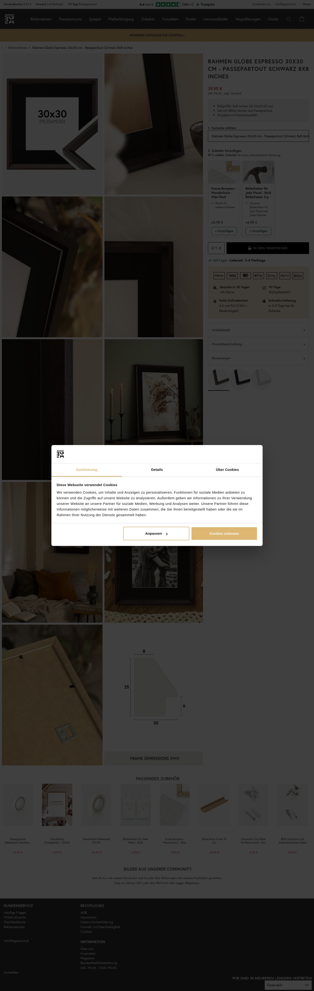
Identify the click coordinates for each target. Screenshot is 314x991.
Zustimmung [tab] (86, 470)
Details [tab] (157, 470)
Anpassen (156, 533)
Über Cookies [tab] (227, 470)
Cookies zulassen (224, 533)
